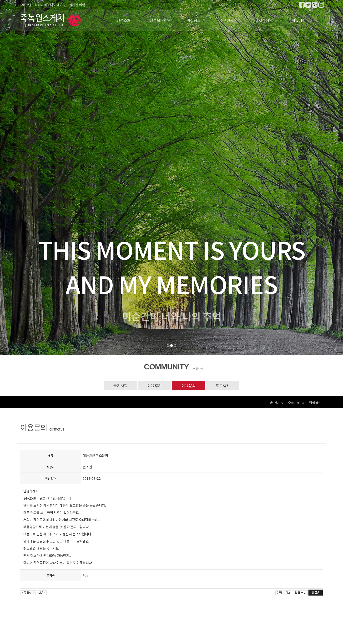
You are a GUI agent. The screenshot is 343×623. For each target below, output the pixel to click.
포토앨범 (223, 385)
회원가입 (41, 4)
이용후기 (154, 385)
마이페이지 (58, 4)
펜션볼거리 (158, 20)
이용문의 (189, 385)
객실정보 (194, 20)
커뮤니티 (299, 20)
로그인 (26, 4)
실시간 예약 (77, 4)
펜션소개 (123, 20)
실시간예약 (264, 20)
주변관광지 (228, 20)
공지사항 (120, 385)
